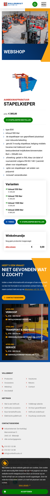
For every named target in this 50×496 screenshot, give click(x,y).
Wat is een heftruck (11, 404)
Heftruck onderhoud (36, 412)
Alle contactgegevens (12, 439)
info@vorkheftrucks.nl (19, 319)
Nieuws (31, 383)
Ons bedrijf (8, 391)
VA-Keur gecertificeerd (37, 408)
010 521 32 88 (9, 446)
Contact (31, 387)
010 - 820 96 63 (14, 316)
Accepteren (18, 492)
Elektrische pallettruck (13, 416)
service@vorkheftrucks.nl (21, 355)
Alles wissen (11, 247)
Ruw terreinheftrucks (12, 412)
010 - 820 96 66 (14, 334)
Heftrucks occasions (12, 408)
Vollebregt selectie (35, 404)
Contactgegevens (13, 298)
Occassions (8, 383)
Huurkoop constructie (36, 416)
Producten (8, 379)
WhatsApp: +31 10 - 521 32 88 (36, 289)
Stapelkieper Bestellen (18, 120)
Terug (10, 222)
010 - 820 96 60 (14, 351)
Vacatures (32, 379)
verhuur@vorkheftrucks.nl (21, 337)
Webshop (8, 387)
